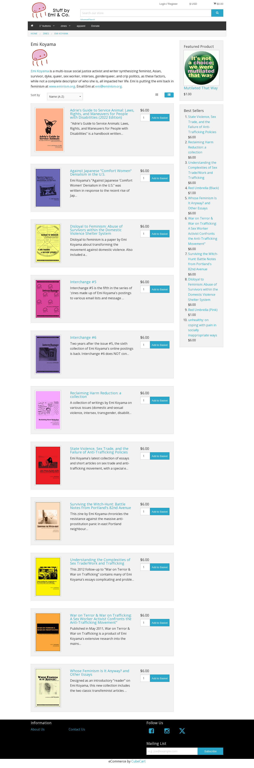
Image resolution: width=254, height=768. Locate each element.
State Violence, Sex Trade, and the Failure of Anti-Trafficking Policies (99, 450)
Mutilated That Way (201, 88)
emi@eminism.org (108, 86)
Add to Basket (160, 117)
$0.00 (218, 3)
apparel (81, 25)
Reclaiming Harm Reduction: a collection (95, 395)
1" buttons (45, 25)
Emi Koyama (40, 71)
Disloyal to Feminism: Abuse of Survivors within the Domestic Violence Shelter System (96, 230)
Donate (95, 25)
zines (64, 25)
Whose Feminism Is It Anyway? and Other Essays (99, 672)
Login (162, 3)
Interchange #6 (83, 337)
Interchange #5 (83, 281)
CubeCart (138, 761)
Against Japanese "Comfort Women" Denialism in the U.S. (101, 172)
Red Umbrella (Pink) (202, 310)
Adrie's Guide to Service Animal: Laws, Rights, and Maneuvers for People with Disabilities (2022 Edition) (102, 114)
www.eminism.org (62, 86)
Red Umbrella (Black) (203, 188)
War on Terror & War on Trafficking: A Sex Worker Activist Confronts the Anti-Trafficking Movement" (101, 619)
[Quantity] (145, 117)
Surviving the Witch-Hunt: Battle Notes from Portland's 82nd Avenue (100, 506)
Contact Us (77, 729)
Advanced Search (87, 19)
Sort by (35, 95)
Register (172, 3)
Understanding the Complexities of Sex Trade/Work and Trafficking (100, 561)
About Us (38, 729)
